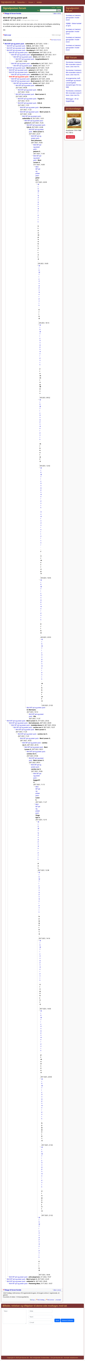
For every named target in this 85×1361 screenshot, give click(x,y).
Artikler (39, 2)
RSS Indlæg (40, 1300)
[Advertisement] (42, 1341)
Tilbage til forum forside (12, 13)
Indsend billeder (67, 1320)
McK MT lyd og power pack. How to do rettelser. (41, 507)
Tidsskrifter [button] (21, 2)
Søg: (38, 10)
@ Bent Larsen (34, 20)
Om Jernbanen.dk (57, 1358)
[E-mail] (40, 1322)
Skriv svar (7, 35)
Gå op (33, 1300)
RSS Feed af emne (56, 40)
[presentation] (68, 1312)
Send (57, 1320)
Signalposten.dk (8, 2)
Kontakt (58, 1300)
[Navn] (40, 1317)
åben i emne (57, 13)
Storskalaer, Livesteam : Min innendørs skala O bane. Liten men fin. (74, 64)
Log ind (53, 7)
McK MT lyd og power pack (14, 44)
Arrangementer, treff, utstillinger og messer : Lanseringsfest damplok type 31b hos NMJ (74, 82)
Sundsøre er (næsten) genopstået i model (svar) (73, 17)
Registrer (59, 7)
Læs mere (70, 137)
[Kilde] (40, 1311)
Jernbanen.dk (24, 1358)
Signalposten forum (14, 8)
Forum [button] (31, 2)
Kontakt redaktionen (71, 1358)
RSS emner (50, 1300)
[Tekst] (14, 1316)
